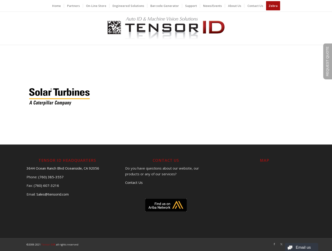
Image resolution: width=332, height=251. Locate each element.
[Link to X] (281, 244)
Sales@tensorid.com (52, 194)
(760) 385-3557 (51, 177)
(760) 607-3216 (46, 185)
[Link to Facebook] (274, 244)
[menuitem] (56, 6)
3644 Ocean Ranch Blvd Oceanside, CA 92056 (63, 168)
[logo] (166, 28)
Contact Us (134, 182)
